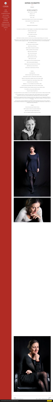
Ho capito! (49, 400)
